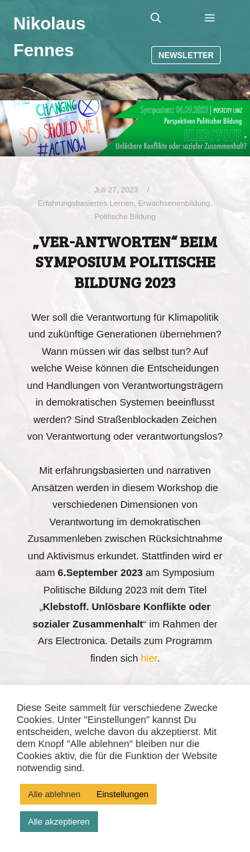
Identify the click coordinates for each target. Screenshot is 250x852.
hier (149, 658)
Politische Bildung (124, 216)
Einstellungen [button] (123, 794)
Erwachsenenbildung (174, 202)
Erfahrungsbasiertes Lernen (86, 202)
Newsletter (186, 55)
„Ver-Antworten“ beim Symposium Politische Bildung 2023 (125, 262)
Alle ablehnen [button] (54, 794)
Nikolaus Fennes (49, 36)
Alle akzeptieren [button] (59, 822)
